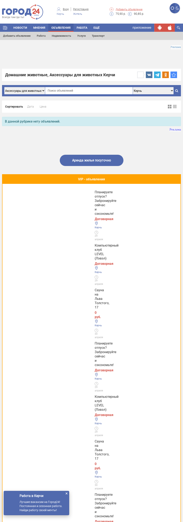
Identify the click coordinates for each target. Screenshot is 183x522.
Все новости (91, 343)
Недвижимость (61, 35)
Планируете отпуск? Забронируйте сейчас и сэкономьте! (141, 202)
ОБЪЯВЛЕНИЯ (60, 27)
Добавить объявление (129, 9)
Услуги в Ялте (16, 452)
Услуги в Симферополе (23, 427)
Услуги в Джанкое (20, 465)
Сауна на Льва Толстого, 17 (87, 198)
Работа (41, 35)
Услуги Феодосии (19, 401)
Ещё (96, 27)
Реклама (176, 47)
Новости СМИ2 (13, 354)
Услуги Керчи (16, 414)
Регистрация (81, 9)
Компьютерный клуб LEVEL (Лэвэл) (29, 200)
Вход (66, 9)
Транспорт (98, 35)
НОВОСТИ (20, 27)
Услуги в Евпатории (21, 439)
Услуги (81, 35)
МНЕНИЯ (39, 27)
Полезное (91, 228)
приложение (141, 28)
